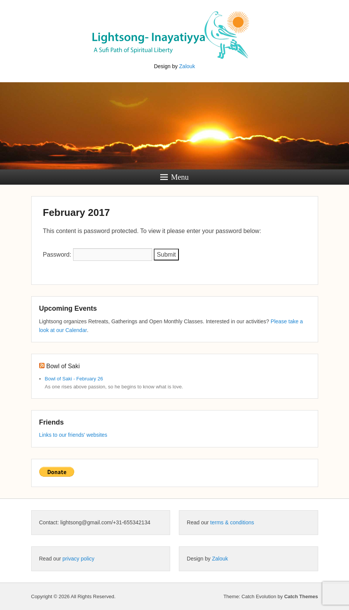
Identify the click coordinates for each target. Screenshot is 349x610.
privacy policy (78, 559)
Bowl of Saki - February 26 (74, 379)
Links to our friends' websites (73, 435)
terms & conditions (232, 522)
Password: (97, 254)
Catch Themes (301, 596)
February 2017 (76, 212)
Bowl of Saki (63, 366)
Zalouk (187, 66)
